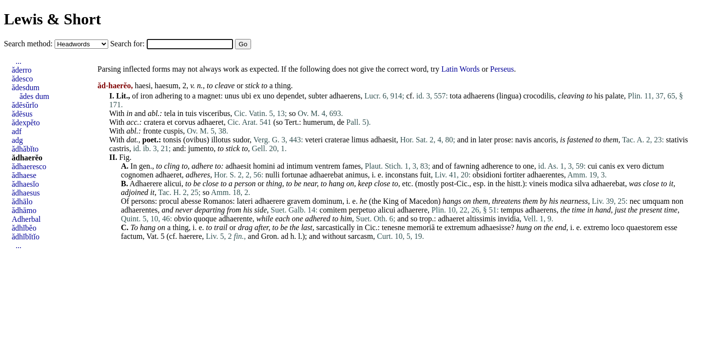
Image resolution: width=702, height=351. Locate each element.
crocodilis (538, 96)
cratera (154, 122)
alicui (172, 183)
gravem (299, 201)
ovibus (196, 140)
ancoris (544, 140)
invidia (508, 218)
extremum (460, 227)
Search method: (29, 43)
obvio (183, 218)
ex (257, 96)
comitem (333, 210)
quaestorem (644, 227)
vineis (538, 183)
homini (264, 166)
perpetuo (362, 210)
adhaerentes (545, 175)
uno (268, 96)
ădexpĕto (26, 122)
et (170, 122)
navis (523, 140)
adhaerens (345, 96)
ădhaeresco (29, 166)
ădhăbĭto (25, 149)
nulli (272, 175)
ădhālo (22, 201)
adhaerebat (326, 175)
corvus (185, 122)
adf (16, 131)
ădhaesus (26, 193)
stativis (677, 140)
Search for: (128, 43)
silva (582, 183)
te (440, 227)
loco (618, 227)
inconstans (401, 175)
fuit (425, 175)
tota (456, 96)
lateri (245, 201)
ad (280, 166)
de (340, 122)
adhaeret (210, 122)
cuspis (173, 131)
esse (671, 227)
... (18, 61)
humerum (318, 122)
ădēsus (22, 114)
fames (351, 166)
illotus (221, 140)
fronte (152, 131)
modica (560, 183)
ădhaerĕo (27, 158)
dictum (652, 166)
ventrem (327, 166)
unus (232, 96)
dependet (290, 96)
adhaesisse (494, 227)
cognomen (137, 175)
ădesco (22, 79)
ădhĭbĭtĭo (25, 237)
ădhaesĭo (25, 184)
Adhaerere (146, 183)
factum (131, 236)
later (485, 140)
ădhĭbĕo (24, 228)
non (677, 201)
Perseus (502, 69)
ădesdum (25, 87)
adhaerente (235, 218)
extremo (596, 227)
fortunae (295, 175)
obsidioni (487, 175)
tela (170, 113)
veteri (314, 140)
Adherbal (26, 219)
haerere (190, 236)
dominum (327, 201)
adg (17, 140)
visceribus (214, 113)
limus (360, 140)
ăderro (22, 70)
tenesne (393, 227)
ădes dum (34, 96)
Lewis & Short (52, 19)
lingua (509, 96)
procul (169, 201)
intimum (299, 166)
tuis (190, 113)
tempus (512, 210)
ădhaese (24, 175)
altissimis (481, 218)
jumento (201, 148)
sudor (241, 140)
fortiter (514, 175)
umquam (656, 201)
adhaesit (383, 140)
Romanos (218, 201)
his (599, 96)
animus (356, 175)
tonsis (172, 140)
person (245, 183)
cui (593, 166)
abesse (191, 201)
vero (633, 166)
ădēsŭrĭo (25, 105)
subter (317, 96)
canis (607, 166)
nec (635, 201)
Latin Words (460, 69)
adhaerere (270, 201)
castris (119, 148)
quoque (205, 218)
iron (146, 96)
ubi (246, 96)
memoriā (421, 227)
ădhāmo (24, 210)
